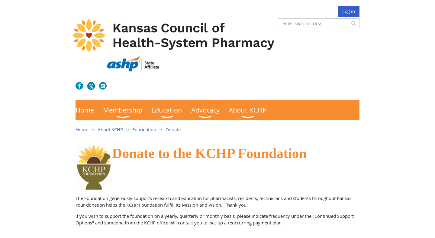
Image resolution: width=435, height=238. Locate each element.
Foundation (144, 129)
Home (82, 129)
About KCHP (110, 129)
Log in (348, 11)
